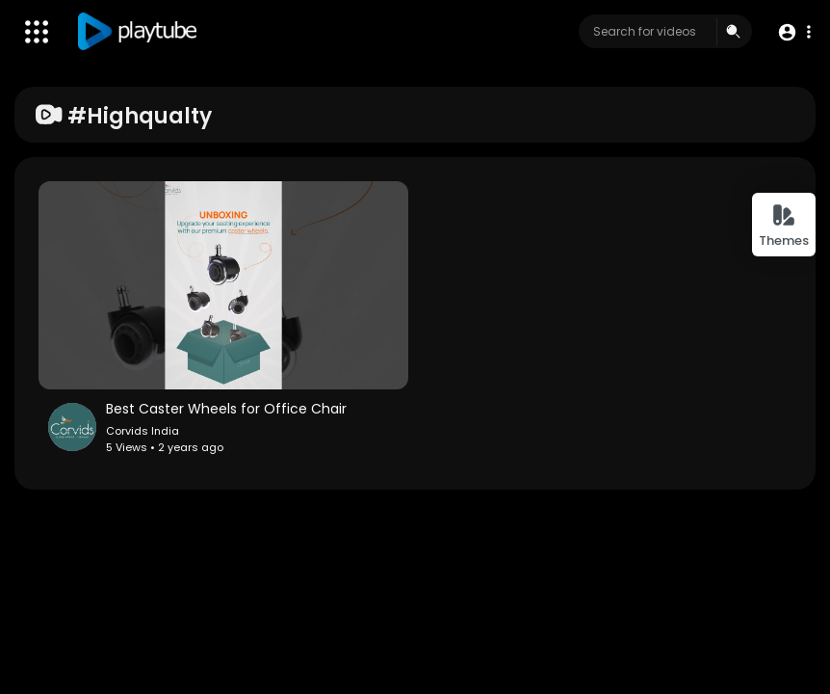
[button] (793, 32)
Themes (784, 226)
